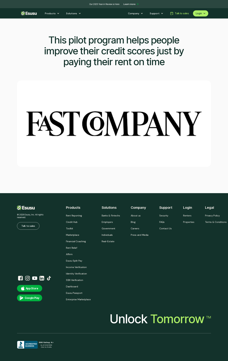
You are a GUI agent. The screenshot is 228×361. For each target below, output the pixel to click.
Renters (187, 215)
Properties (188, 222)
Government (108, 228)
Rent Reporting (74, 215)
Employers (107, 222)
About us (136, 215)
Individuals (107, 234)
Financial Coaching (76, 241)
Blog (133, 222)
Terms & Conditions (215, 222)
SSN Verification (74, 280)
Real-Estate (108, 241)
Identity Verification (76, 273)
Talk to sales (28, 225)
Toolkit (69, 228)
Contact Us (165, 228)
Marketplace (72, 234)
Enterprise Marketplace (78, 299)
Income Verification (76, 267)
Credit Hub (72, 222)
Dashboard (72, 286)
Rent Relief (71, 247)
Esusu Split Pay (74, 260)
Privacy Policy (212, 215)
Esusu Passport (74, 292)
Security (163, 215)
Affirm (69, 254)
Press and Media (139, 234)
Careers (135, 228)
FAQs (162, 222)
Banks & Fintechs (111, 215)
